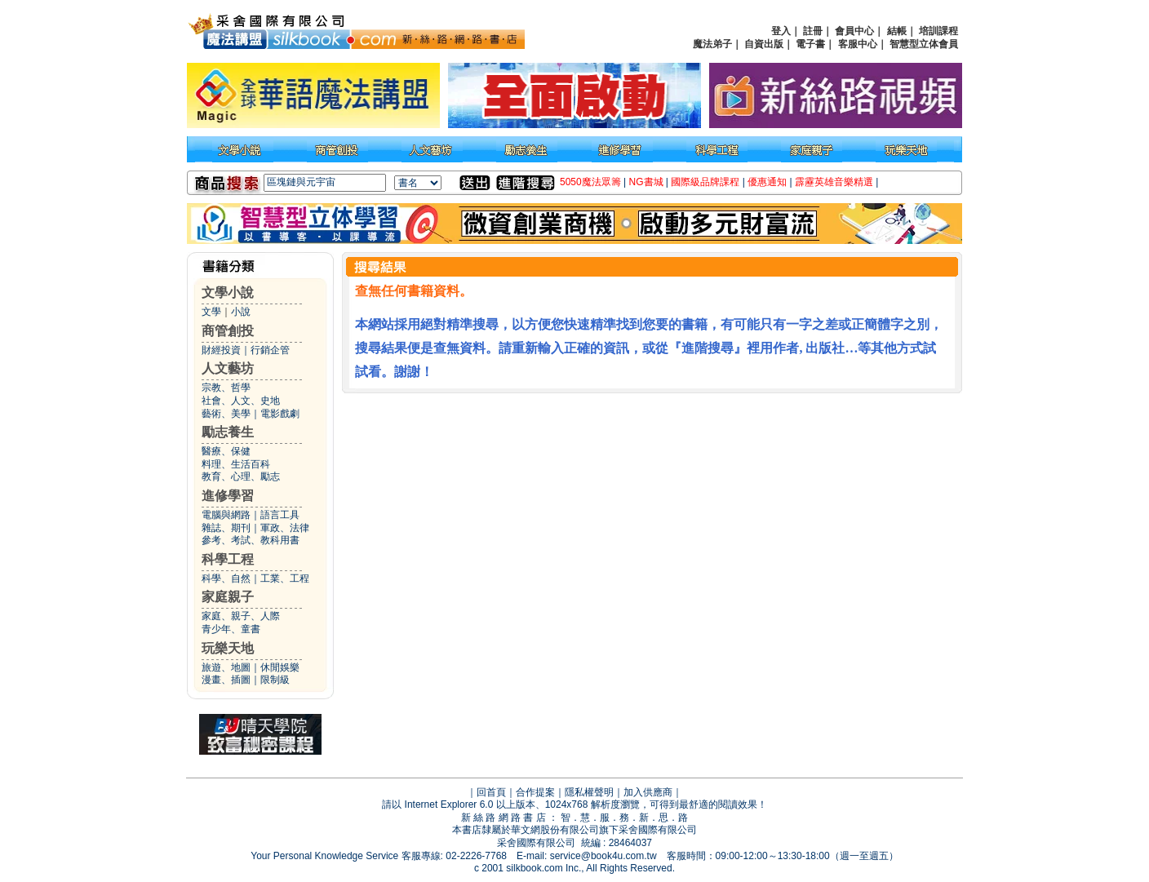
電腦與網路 (226, 515)
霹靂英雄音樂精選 (834, 182)
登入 (781, 31)
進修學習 (228, 496)
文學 (211, 311)
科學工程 (228, 559)
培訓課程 (938, 31)
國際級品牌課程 (705, 182)
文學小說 (228, 292)
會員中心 (854, 31)
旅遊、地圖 (226, 667)
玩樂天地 (228, 648)
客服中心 (857, 44)
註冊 (813, 31)
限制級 (275, 679)
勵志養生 (228, 432)
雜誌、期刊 (226, 528)
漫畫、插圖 (226, 679)
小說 (241, 311)
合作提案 (535, 792)
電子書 (810, 44)
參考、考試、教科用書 (250, 540)
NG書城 (646, 182)
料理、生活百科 (236, 464)
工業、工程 (284, 578)
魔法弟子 (712, 44)
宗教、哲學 (226, 387)
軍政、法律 (284, 528)
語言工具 (279, 515)
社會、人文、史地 (241, 400)
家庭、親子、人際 (241, 616)
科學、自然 (226, 578)
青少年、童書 (231, 629)
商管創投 (228, 331)
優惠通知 (767, 182)
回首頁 (491, 792)
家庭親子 (228, 597)
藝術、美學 (226, 413)
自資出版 (763, 44)
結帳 (897, 31)
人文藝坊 (228, 368)
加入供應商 (647, 792)
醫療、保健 (226, 451)
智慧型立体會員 (923, 44)
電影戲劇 (279, 413)
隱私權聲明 (589, 792)
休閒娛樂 (279, 667)
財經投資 (221, 350)
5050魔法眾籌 (590, 182)
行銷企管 (270, 350)
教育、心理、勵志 (241, 476)
